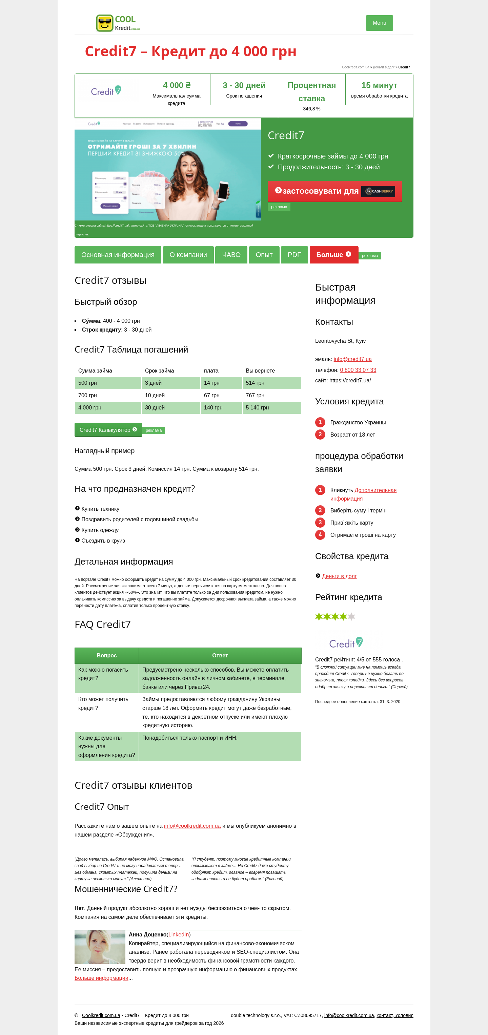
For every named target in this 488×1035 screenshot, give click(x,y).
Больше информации (101, 978)
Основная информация (118, 254)
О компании (188, 254)
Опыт (264, 254)
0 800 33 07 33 (358, 370)
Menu (379, 23)
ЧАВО (231, 254)
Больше (334, 254)
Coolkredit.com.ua (355, 67)
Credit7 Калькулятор (108, 430)
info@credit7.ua (353, 359)
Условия (403, 1015)
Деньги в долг (384, 67)
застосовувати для (334, 191)
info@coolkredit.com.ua (192, 826)
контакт (384, 1015)
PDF (294, 254)
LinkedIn (178, 934)
